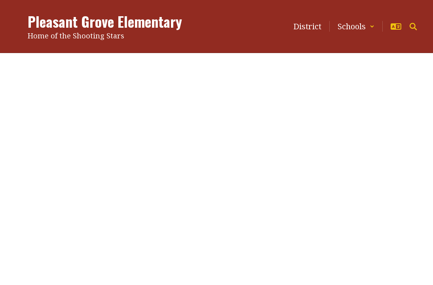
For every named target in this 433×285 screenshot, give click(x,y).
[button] (356, 26)
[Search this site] (413, 26)
